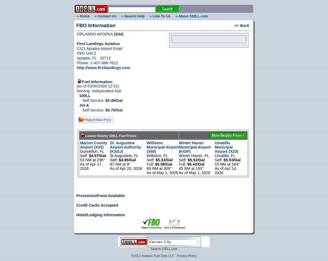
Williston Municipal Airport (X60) (163, 147)
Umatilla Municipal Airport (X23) (226, 147)
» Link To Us (160, 16)
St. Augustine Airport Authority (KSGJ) (125, 147)
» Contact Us (105, 16)
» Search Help (133, 16)
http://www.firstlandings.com (103, 68)
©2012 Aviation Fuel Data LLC (152, 256)
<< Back (241, 25)
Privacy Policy (187, 256)
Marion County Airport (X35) (94, 145)
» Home (82, 16)
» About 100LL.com (191, 16)
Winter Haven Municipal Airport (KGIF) (195, 147)
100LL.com (169, 249)
